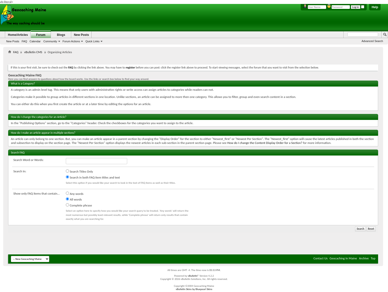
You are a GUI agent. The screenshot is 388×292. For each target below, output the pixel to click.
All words (74, 199)
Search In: (19, 171)
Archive (364, 258)
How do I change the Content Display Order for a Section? (264, 143)
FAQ (24, 41)
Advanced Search (372, 41)
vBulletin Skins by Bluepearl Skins (194, 289)
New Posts (12, 41)
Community (50, 41)
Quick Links (92, 41)
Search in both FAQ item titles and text (93, 177)
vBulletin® (193, 275)
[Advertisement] (193, 58)
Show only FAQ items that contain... (36, 193)
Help (375, 7)
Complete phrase (79, 205)
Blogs (61, 35)
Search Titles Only (79, 171)
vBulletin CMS (33, 52)
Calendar (35, 41)
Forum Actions (71, 41)
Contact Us (321, 258)
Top (373, 258)
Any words (74, 194)
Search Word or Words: (28, 160)
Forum (40, 35)
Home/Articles (18, 35)
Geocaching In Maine (343, 258)
